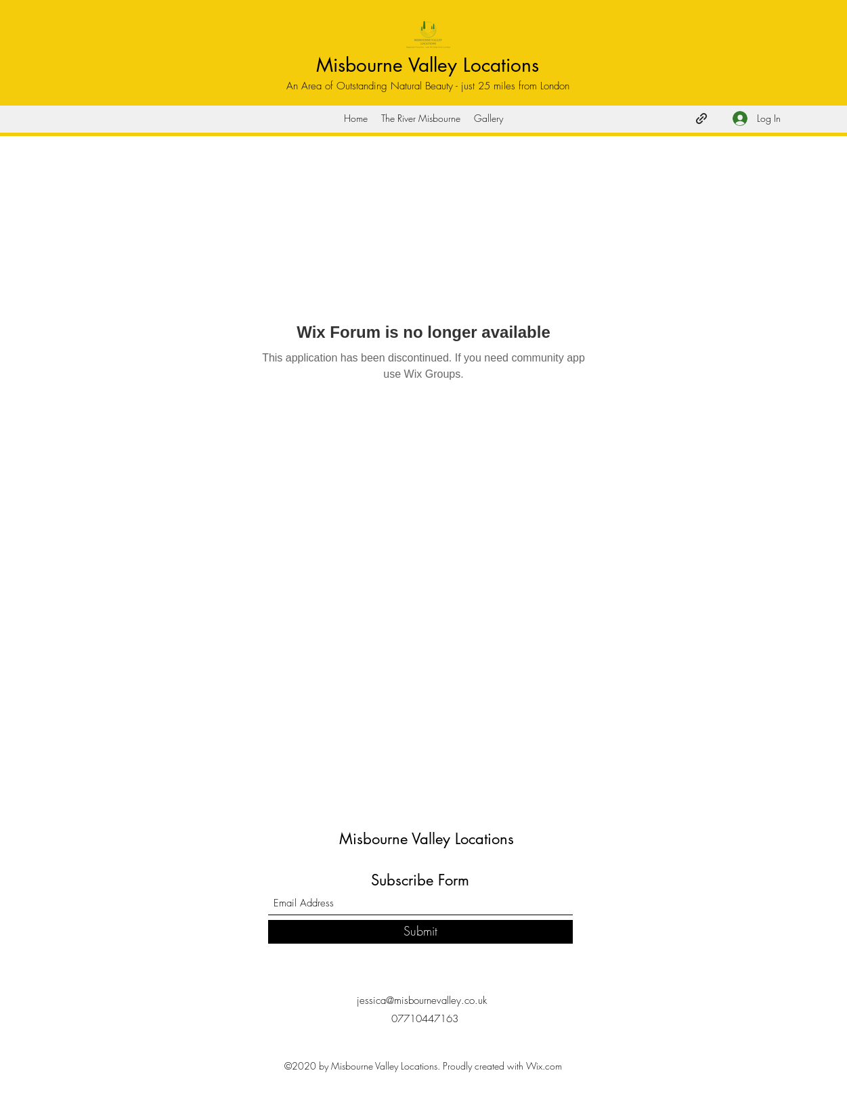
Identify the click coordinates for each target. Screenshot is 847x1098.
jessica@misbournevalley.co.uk (422, 1000)
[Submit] (420, 932)
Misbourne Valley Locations (427, 65)
